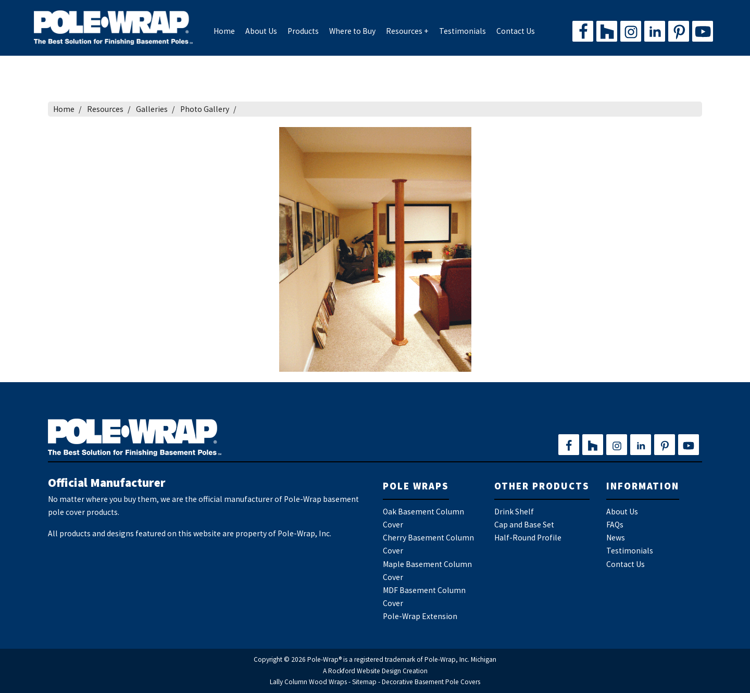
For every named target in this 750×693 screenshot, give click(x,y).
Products (303, 31)
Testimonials (462, 31)
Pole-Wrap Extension (420, 616)
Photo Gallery (204, 109)
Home (224, 31)
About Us (261, 31)
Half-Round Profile (527, 538)
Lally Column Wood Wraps (308, 681)
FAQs (614, 525)
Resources (105, 109)
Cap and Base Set (524, 525)
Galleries (152, 109)
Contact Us (515, 31)
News (615, 538)
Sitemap (364, 681)
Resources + (407, 31)
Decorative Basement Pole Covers (431, 681)
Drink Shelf (514, 511)
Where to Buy (352, 31)
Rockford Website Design (364, 670)
